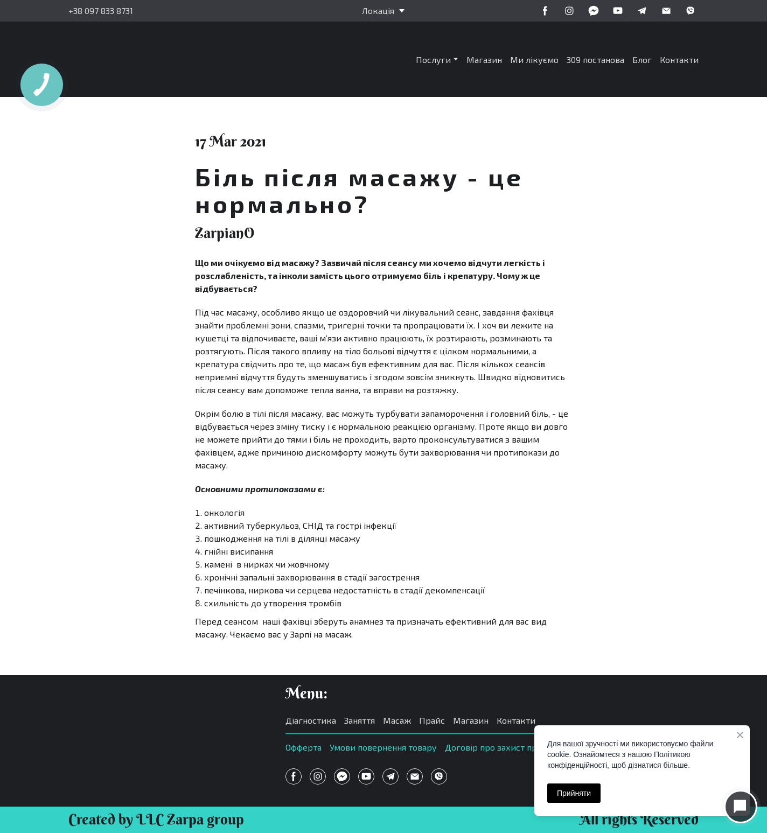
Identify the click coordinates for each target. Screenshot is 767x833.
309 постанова (595, 59)
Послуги (433, 59)
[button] (545, 11)
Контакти (679, 59)
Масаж (397, 720)
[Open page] (166, 727)
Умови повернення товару (383, 747)
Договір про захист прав (495, 747)
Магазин (484, 59)
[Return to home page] (151, 59)
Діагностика (310, 720)
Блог (642, 59)
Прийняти (574, 793)
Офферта (303, 747)
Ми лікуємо (534, 59)
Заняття (359, 720)
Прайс (432, 720)
